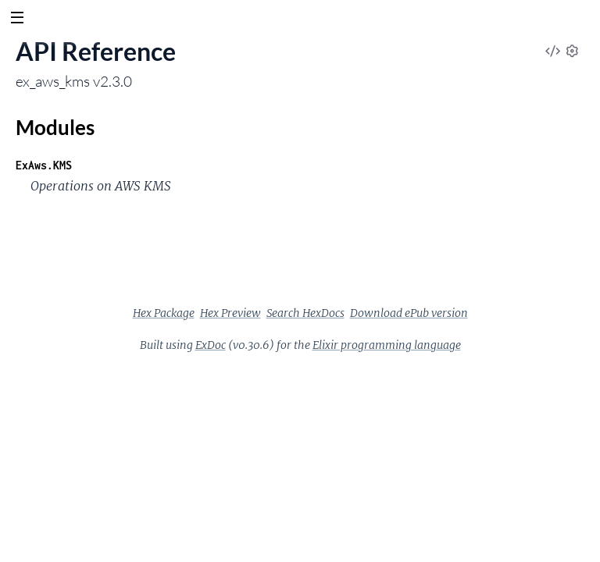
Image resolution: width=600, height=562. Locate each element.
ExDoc (210, 345)
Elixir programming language (386, 345)
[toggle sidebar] (17, 19)
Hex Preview (230, 313)
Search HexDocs (305, 313)
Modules (55, 127)
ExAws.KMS (44, 165)
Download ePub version (409, 313)
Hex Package (164, 313)
